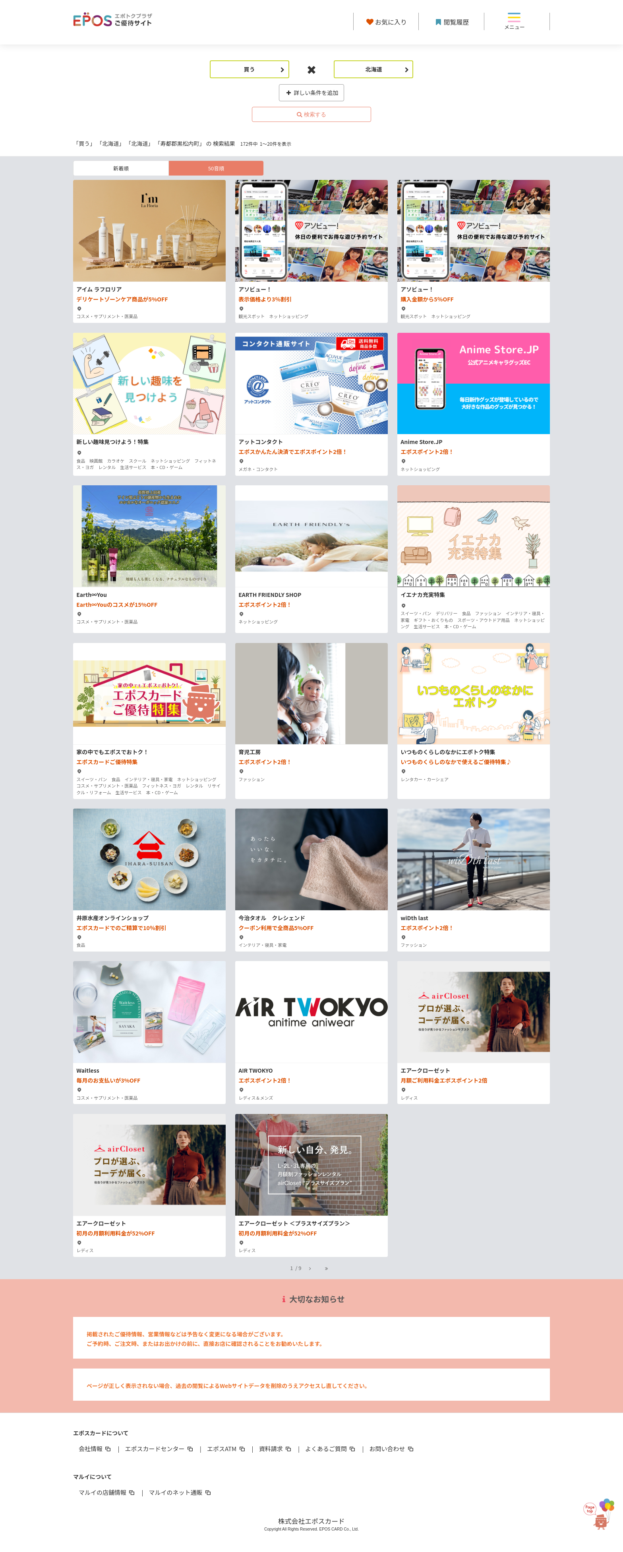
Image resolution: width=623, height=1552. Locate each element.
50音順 (216, 168)
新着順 (121, 168)
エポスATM (226, 1448)
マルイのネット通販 (180, 1492)
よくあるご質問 (330, 1448)
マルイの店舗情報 (107, 1492)
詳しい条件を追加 (312, 93)
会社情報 (95, 1448)
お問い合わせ (392, 1448)
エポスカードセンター (159, 1448)
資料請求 (275, 1448)
